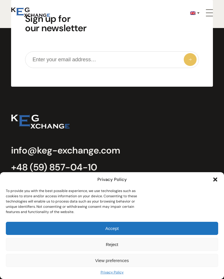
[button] (215, 179)
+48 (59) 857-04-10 (54, 167)
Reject (112, 244)
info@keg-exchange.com (65, 150)
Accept (112, 228)
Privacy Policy (112, 272)
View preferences (112, 260)
